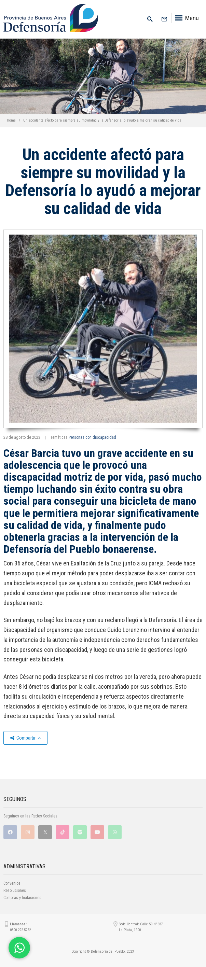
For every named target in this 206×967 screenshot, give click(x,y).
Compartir (25, 738)
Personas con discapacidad (92, 437)
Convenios (11, 883)
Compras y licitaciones (22, 897)
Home (11, 120)
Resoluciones (14, 890)
